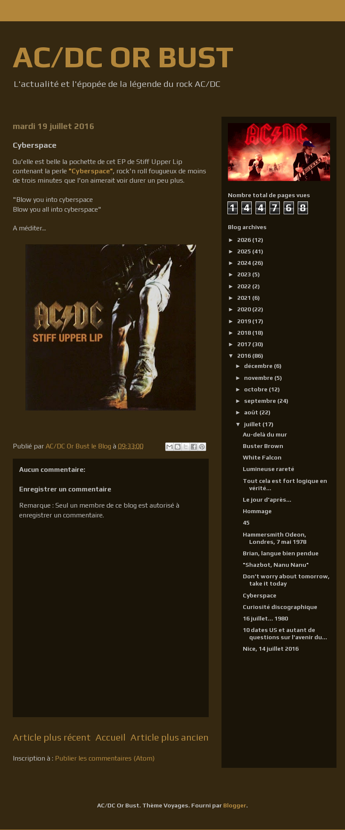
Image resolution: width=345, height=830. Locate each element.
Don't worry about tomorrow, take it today (286, 580)
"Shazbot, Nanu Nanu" (276, 564)
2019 (244, 321)
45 (246, 522)
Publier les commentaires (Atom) (105, 758)
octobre (256, 389)
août (251, 412)
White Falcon (262, 457)
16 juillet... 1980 (265, 618)
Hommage (257, 511)
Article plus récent (52, 737)
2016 (244, 355)
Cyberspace (259, 595)
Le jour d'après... (267, 499)
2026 (244, 239)
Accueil (110, 737)
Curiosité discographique (280, 606)
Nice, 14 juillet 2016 (271, 648)
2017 (244, 344)
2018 (244, 332)
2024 (244, 262)
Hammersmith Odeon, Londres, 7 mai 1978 (274, 538)
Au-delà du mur (265, 434)
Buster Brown (263, 445)
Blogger (234, 805)
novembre (259, 377)
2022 (244, 286)
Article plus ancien (169, 737)
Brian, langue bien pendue (281, 553)
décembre (259, 365)
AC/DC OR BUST (123, 56)
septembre (260, 400)
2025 (244, 251)
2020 (244, 309)
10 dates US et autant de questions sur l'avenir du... (285, 633)
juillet (253, 424)
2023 (244, 274)
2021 (244, 297)
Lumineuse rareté (268, 468)
